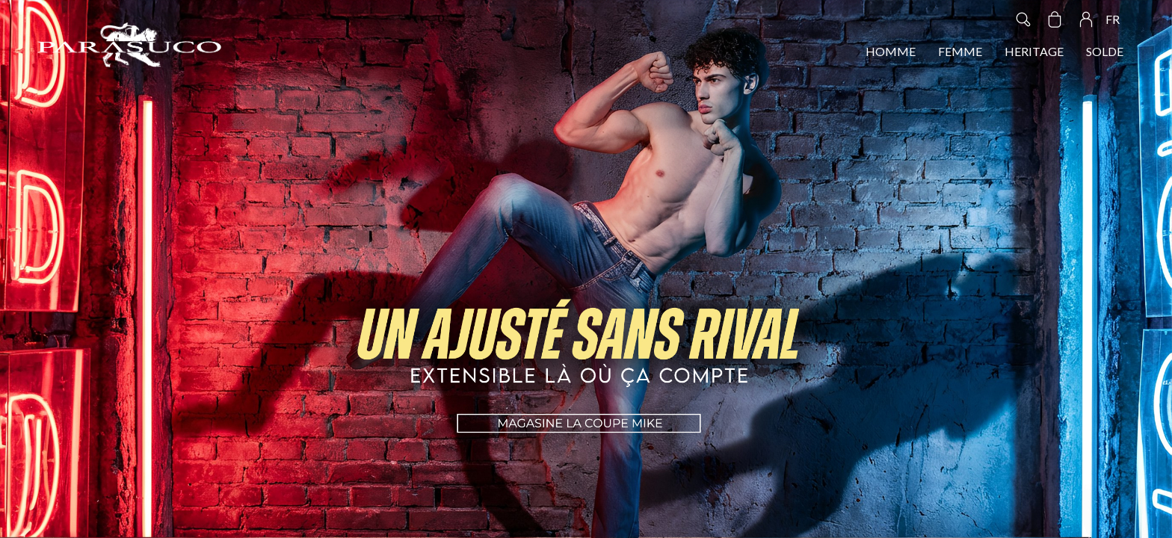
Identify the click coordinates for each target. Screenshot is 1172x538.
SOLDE (1104, 51)
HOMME (891, 51)
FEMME (960, 51)
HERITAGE (1034, 51)
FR (1112, 19)
